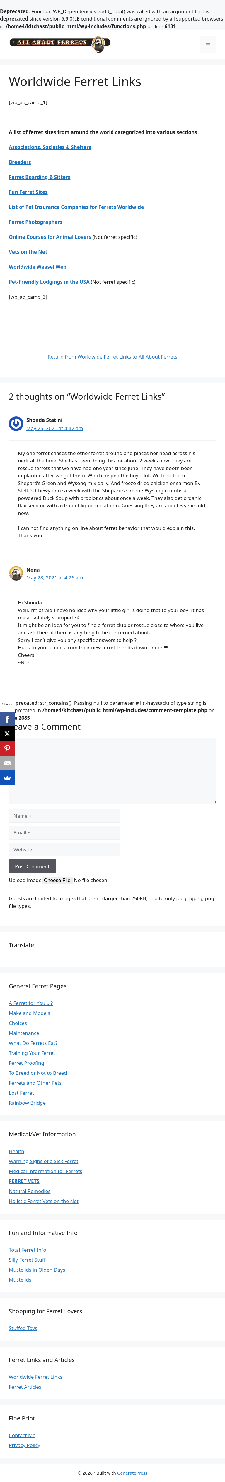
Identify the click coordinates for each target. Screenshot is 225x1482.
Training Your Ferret (32, 1053)
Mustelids (20, 1279)
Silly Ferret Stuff (27, 1259)
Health (16, 1151)
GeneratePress (132, 1473)
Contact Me (22, 1435)
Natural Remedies (29, 1191)
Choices (18, 1023)
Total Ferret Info (27, 1249)
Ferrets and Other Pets (35, 1082)
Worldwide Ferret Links (35, 1376)
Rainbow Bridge (27, 1102)
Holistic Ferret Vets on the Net (44, 1201)
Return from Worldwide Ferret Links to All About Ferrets (113, 356)
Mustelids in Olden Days (37, 1269)
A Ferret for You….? (31, 1003)
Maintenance (24, 1033)
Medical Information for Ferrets (45, 1171)
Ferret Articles (25, 1386)
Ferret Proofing (26, 1062)
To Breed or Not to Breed (38, 1072)
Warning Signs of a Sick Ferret (43, 1161)
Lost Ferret (21, 1092)
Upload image (25, 880)
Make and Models (29, 1013)
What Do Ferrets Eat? (33, 1043)
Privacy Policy (24, 1445)
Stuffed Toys (23, 1328)
